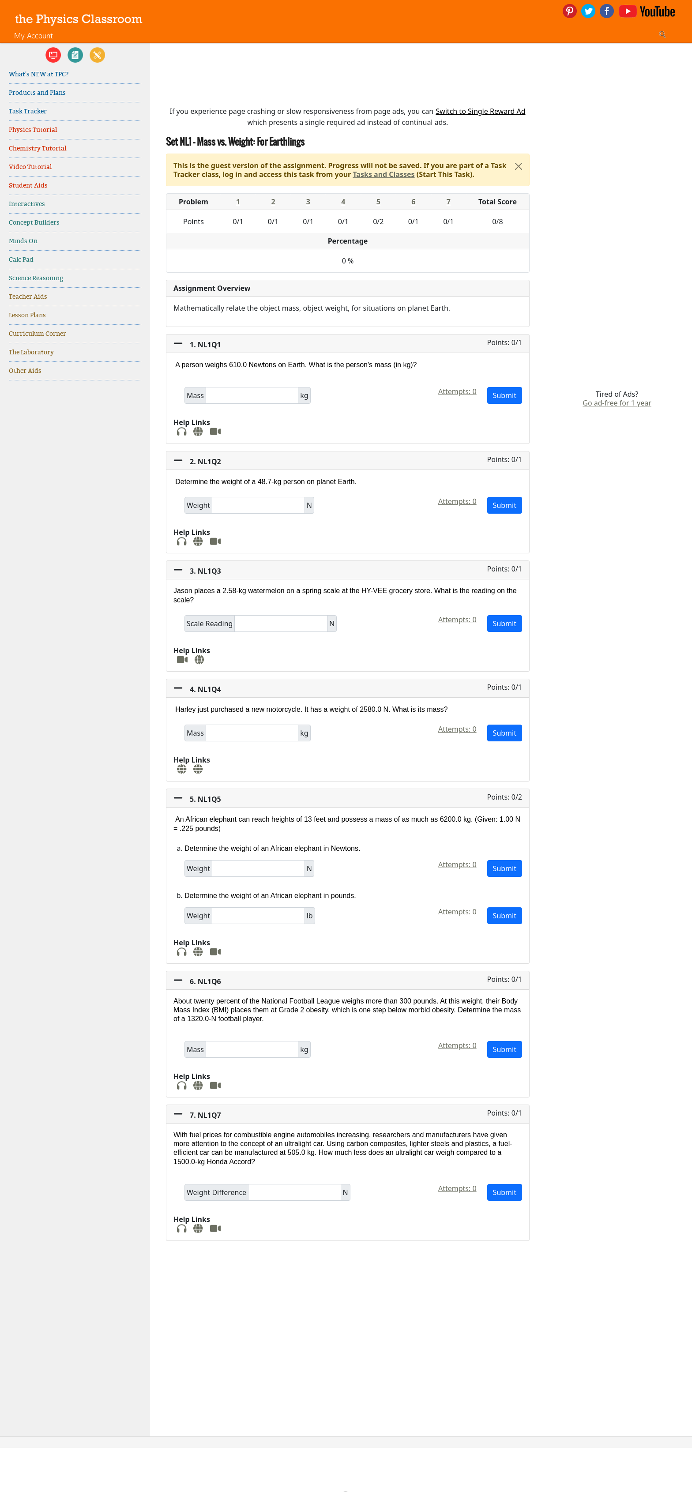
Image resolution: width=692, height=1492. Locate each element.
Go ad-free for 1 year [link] (617, 403)
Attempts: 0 (457, 391)
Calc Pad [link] (21, 259)
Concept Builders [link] (34, 222)
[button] (347, 343)
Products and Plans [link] (37, 93)
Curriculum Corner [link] (37, 334)
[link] (78, 18)
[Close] (518, 166)
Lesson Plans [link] (27, 315)
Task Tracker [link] (28, 111)
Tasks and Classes (383, 174)
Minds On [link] (23, 241)
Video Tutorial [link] (30, 167)
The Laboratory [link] (31, 352)
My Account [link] (33, 35)
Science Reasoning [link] (36, 278)
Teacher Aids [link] (28, 297)
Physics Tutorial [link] (33, 130)
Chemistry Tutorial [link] (37, 148)
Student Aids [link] (28, 185)
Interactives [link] (27, 204)
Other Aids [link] (25, 371)
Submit (504, 395)
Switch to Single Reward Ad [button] (480, 111)
